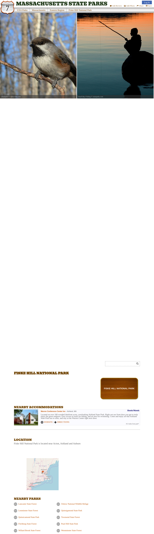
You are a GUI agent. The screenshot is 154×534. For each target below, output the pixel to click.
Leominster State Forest (28, 510)
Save (149, 6)
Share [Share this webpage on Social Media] (140, 6)
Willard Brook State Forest (29, 530)
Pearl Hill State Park (69, 524)
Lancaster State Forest (27, 504)
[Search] (121, 363)
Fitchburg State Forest (27, 524)
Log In (147, 2)
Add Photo (129, 6)
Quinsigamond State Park (71, 510)
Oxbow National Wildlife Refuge (74, 504)
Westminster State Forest (71, 530)
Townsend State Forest (70, 517)
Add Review (116, 6)
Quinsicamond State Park (28, 517)
